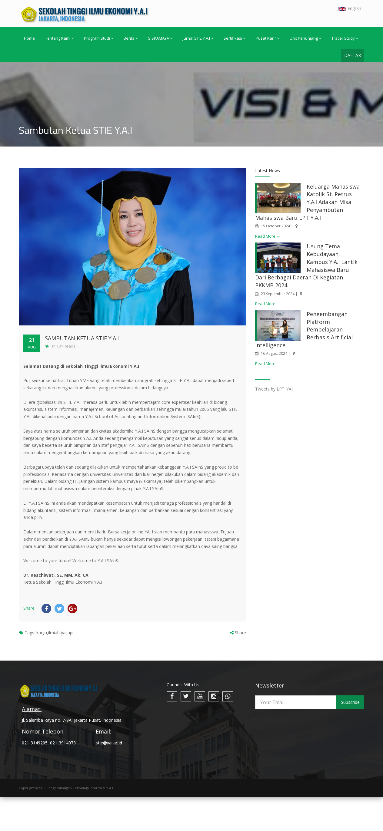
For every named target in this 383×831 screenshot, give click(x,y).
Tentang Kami (59, 38)
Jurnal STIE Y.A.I (198, 38)
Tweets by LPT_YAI (274, 389)
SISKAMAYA (160, 38)
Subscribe (350, 702)
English (349, 8)
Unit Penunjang (305, 38)
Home (29, 38)
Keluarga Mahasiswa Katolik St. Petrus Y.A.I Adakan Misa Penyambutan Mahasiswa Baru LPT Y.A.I (307, 202)
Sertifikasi (234, 38)
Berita (131, 38)
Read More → (267, 236)
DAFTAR (352, 55)
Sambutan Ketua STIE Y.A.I (82, 338)
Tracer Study (344, 38)
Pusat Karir (267, 38)
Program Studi (98, 38)
